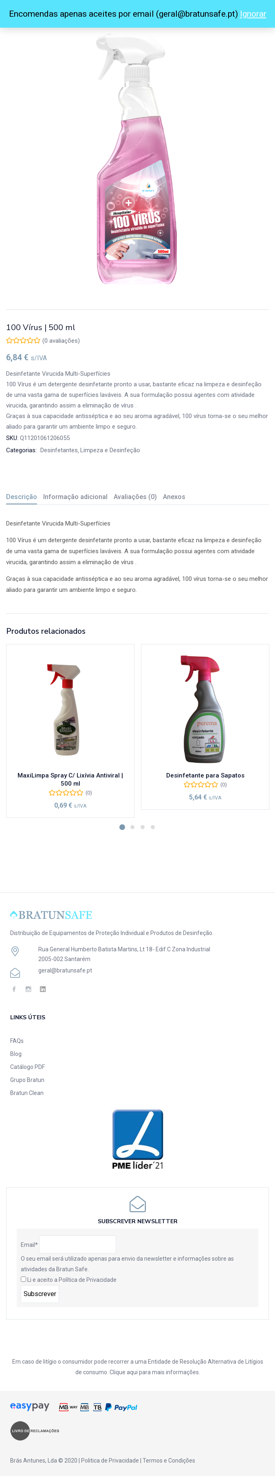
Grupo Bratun (27, 1080)
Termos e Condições (169, 1460)
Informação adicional (75, 497)
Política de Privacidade (88, 1280)
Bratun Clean (27, 1093)
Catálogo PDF (27, 1067)
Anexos (174, 497)
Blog (16, 1054)
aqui (132, 1372)
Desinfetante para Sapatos (205, 775)
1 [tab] (122, 827)
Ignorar (253, 14)
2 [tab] (132, 827)
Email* (29, 1245)
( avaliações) (61, 340)
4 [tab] (153, 827)
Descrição (21, 497)
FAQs (17, 1041)
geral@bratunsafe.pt (65, 970)
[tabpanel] (70, 731)
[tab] (24, 498)
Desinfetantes (59, 450)
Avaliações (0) (135, 497)
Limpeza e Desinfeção (110, 450)
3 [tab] (143, 827)
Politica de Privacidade (110, 1460)
